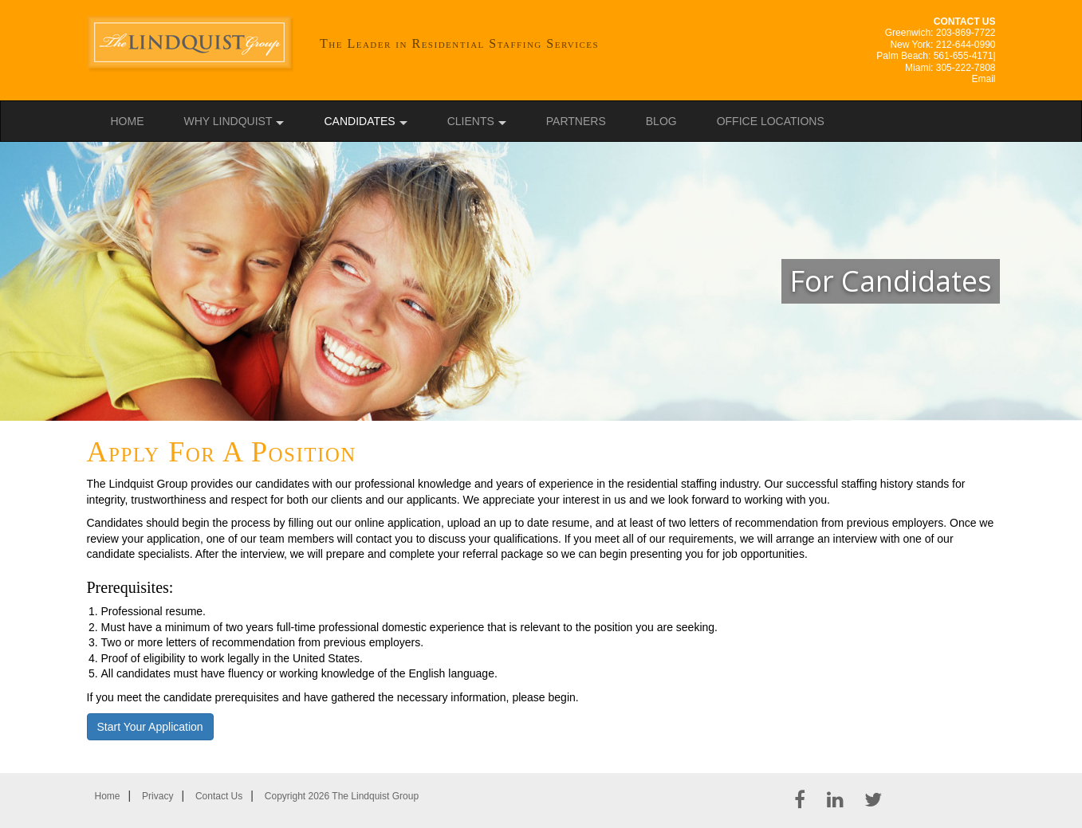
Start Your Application (150, 726)
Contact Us (218, 796)
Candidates (359, 121)
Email (983, 78)
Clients (470, 121)
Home (127, 121)
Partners (576, 121)
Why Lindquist (228, 121)
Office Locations (770, 121)
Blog (661, 121)
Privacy (157, 796)
